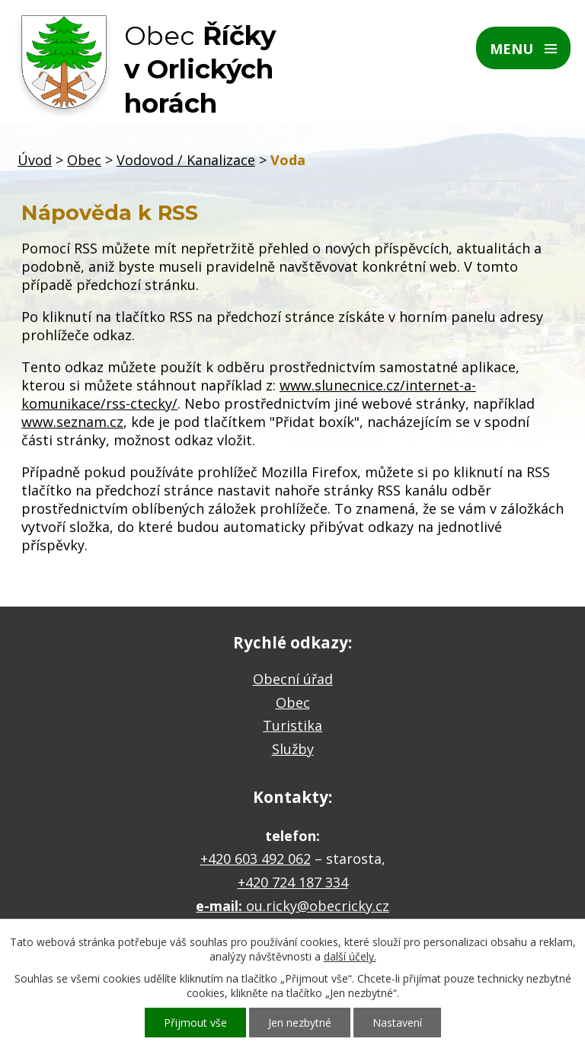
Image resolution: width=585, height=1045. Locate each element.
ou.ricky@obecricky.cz (317, 906)
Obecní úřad (293, 679)
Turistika (292, 725)
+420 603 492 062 (255, 858)
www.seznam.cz (72, 422)
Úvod (35, 160)
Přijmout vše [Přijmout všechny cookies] (195, 1022)
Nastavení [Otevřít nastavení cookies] (397, 1022)
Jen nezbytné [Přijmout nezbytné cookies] (299, 1022)
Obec (84, 160)
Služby (293, 749)
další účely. (350, 956)
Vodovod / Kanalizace (186, 160)
